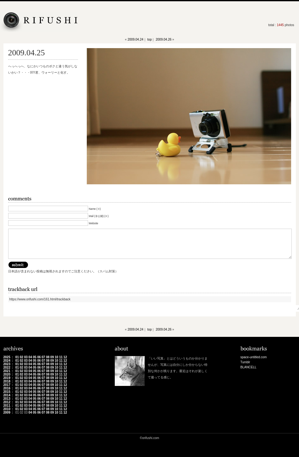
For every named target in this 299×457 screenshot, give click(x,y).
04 (30, 357)
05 (34, 357)
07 (43, 357)
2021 (6, 371)
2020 (6, 374)
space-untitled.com (254, 357)
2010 (6, 409)
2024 (6, 360)
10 (56, 357)
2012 (6, 402)
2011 (6, 405)
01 (17, 357)
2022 (6, 367)
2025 (6, 357)
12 (65, 357)
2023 (6, 364)
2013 (6, 398)
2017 (6, 385)
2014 (6, 395)
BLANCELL (249, 367)
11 (61, 357)
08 (47, 357)
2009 (6, 412)
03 (26, 357)
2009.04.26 (163, 39)
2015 (6, 391)
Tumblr (245, 362)
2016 (6, 388)
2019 (6, 378)
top (149, 39)
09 (52, 357)
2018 (6, 381)
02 (21, 357)
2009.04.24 (135, 39)
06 (39, 357)
